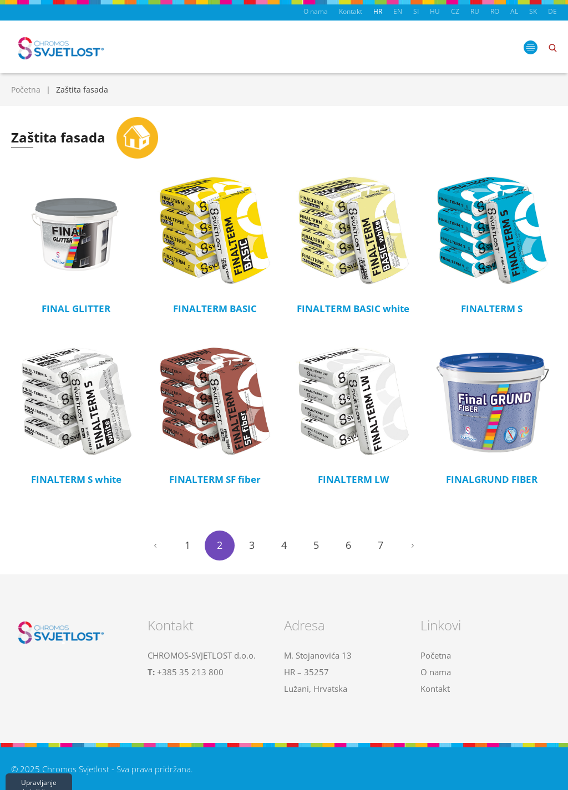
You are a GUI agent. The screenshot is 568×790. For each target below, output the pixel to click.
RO (494, 11)
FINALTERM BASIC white (353, 308)
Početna (25, 89)
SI (416, 11)
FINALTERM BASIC (215, 308)
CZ (455, 11)
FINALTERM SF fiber (215, 479)
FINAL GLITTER (76, 308)
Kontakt (350, 11)
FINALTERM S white (76, 479)
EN (397, 11)
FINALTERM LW (353, 479)
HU (435, 11)
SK (533, 11)
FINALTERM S (492, 308)
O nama (315, 11)
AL (514, 11)
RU (474, 11)
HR (377, 11)
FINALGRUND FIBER (491, 479)
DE (552, 11)
